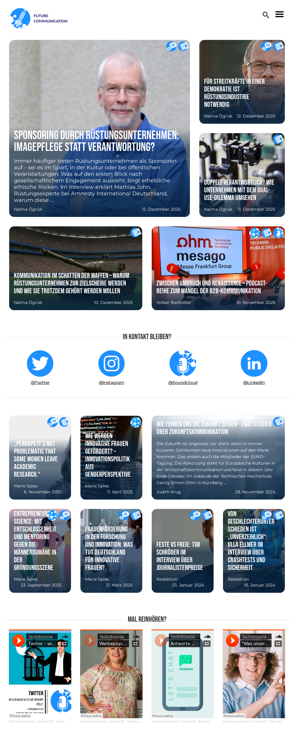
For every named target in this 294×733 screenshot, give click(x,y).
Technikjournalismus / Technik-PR (31, 721)
